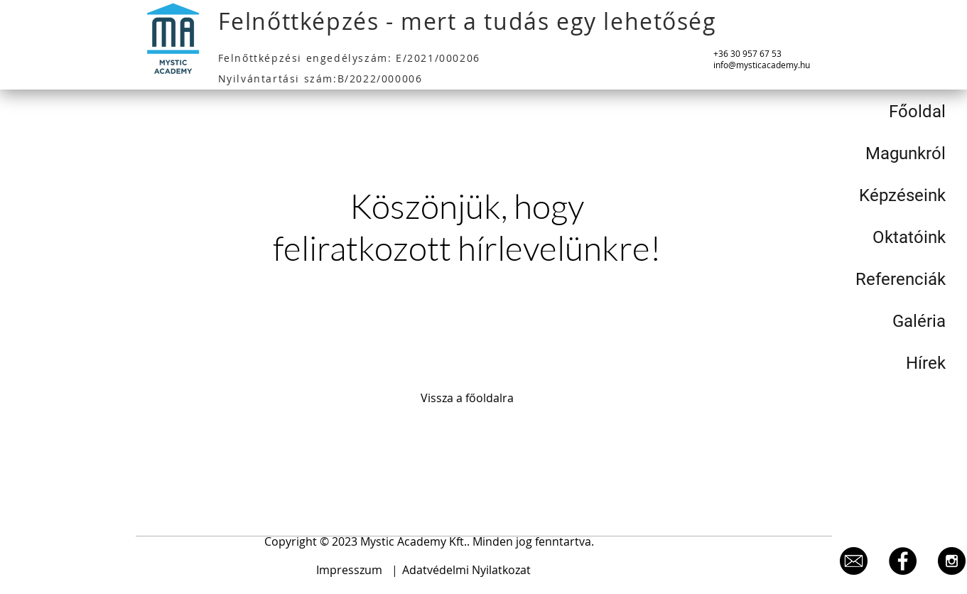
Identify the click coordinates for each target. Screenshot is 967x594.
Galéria (919, 321)
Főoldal (917, 112)
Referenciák (900, 279)
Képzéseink (902, 195)
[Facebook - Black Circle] (903, 561)
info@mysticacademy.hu (761, 64)
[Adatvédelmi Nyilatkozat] (467, 570)
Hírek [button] (926, 363)
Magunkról (905, 153)
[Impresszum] (349, 570)
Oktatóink (909, 237)
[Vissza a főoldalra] (467, 398)
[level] (854, 561)
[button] (429, 542)
